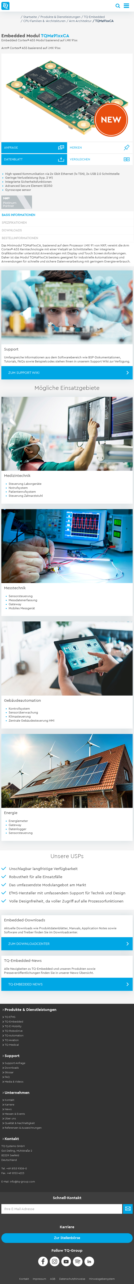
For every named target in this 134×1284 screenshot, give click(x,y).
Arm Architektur (80, 21)
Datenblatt (13, 159)
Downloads (12, 230)
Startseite (30, 17)
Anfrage (11, 147)
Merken (76, 147)
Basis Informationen (18, 215)
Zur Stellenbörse (67, 1238)
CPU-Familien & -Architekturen (44, 21)
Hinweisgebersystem (102, 1279)
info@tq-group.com (22, 1181)
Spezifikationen (14, 222)
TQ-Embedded (94, 17)
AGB (52, 1279)
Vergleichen (80, 159)
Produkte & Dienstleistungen (60, 17)
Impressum (39, 1279)
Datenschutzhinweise (72, 1279)
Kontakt (24, 1279)
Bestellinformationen (20, 238)
